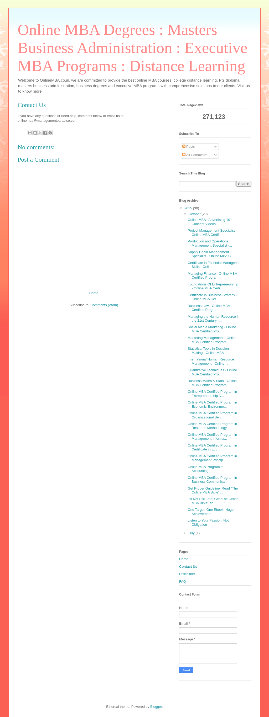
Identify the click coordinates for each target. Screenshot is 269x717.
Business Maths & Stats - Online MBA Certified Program (212, 383)
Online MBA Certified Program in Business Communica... (212, 480)
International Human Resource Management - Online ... (211, 361)
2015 (188, 208)
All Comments (195, 155)
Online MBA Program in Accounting (205, 469)
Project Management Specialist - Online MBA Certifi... (212, 233)
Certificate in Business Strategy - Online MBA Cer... (212, 297)
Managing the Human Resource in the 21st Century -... (213, 319)
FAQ (182, 581)
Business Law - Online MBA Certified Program (209, 308)
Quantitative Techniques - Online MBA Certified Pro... (212, 372)
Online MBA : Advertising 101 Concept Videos (210, 222)
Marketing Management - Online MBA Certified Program (212, 340)
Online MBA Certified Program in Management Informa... (212, 437)
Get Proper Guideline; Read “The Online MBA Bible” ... (213, 490)
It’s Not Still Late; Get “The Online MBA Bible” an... (213, 501)
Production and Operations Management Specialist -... (210, 243)
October (195, 214)
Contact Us (188, 567)
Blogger (156, 707)
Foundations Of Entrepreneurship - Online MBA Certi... (213, 286)
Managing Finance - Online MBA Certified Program (212, 276)
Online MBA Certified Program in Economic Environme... (212, 404)
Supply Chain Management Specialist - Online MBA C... (211, 254)
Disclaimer (187, 574)
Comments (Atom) (104, 305)
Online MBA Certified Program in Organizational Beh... (212, 415)
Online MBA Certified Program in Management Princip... (212, 458)
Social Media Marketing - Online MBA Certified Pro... (212, 329)
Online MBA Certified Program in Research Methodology (212, 426)
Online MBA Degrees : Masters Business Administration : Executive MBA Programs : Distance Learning (132, 48)
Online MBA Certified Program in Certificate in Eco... (212, 447)
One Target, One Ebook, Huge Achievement (211, 512)
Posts (188, 146)
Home (94, 293)
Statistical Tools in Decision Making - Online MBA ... (208, 351)
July (192, 533)
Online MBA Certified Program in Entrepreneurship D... (212, 394)
